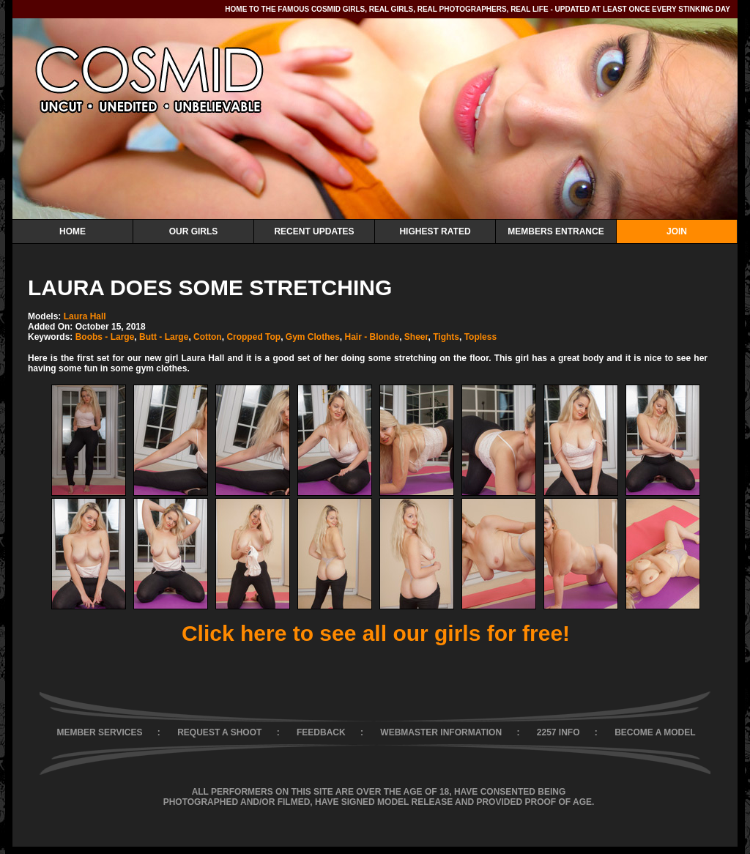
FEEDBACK (321, 732)
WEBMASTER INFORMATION (441, 732)
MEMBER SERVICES (99, 732)
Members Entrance (556, 231)
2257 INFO (558, 732)
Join (677, 231)
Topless (480, 337)
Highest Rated (434, 231)
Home (72, 231)
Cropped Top (253, 337)
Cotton (207, 337)
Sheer (416, 337)
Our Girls (193, 231)
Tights (446, 337)
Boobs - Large (105, 337)
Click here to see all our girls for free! (376, 633)
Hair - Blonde (372, 337)
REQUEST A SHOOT (219, 732)
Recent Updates (314, 231)
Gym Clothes (313, 337)
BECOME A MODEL (655, 732)
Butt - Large (163, 337)
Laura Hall (85, 316)
